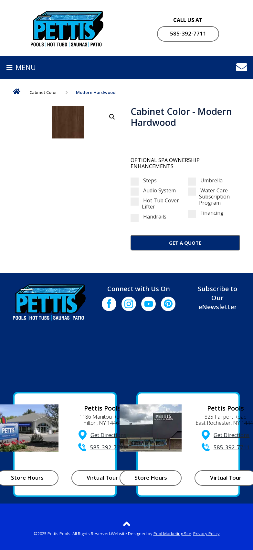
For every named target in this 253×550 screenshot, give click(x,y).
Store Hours (150, 477)
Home (16, 92)
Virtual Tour (102, 477)
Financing (206, 213)
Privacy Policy (206, 533)
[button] (112, 117)
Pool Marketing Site (172, 533)
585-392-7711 (188, 33)
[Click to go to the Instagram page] (128, 304)
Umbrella (205, 181)
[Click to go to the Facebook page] (109, 304)
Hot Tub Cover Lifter (155, 204)
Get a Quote (185, 242)
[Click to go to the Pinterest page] (168, 304)
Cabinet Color (43, 92)
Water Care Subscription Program (209, 197)
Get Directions (108, 435)
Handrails (148, 217)
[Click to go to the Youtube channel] (148, 304)
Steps (144, 181)
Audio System (153, 191)
